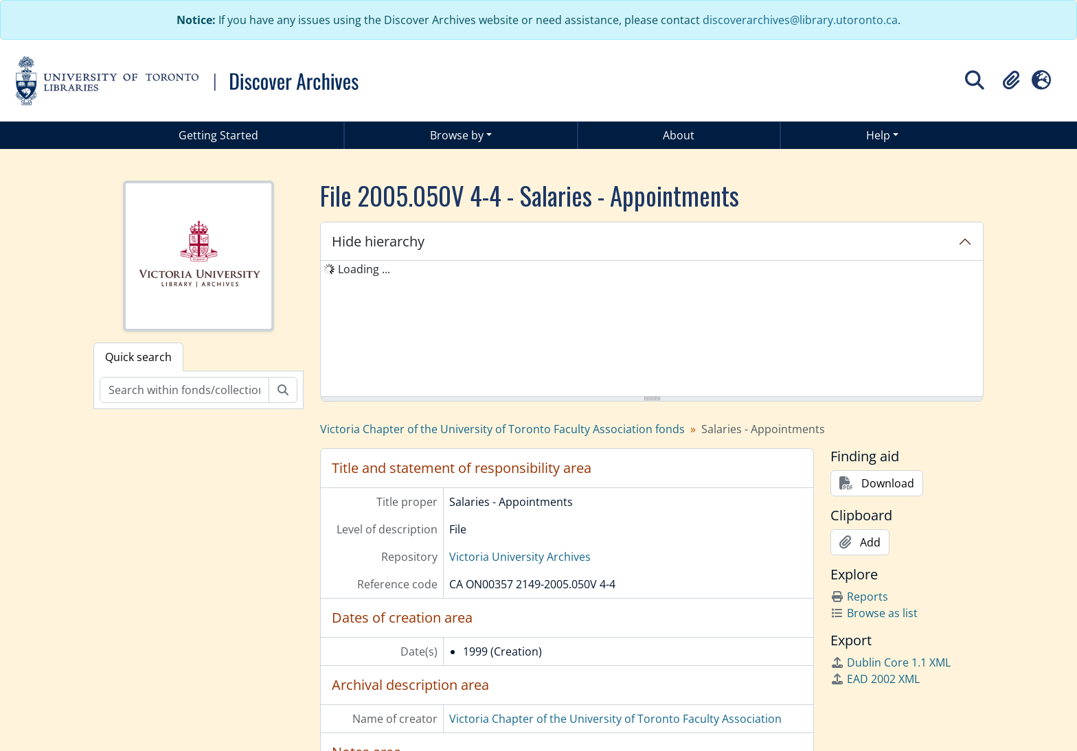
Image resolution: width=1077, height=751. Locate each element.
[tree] (652, 329)
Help (878, 135)
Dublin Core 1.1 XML (890, 662)
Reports (859, 596)
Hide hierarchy (378, 241)
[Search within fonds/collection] (184, 390)
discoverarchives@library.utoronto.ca (800, 19)
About (678, 135)
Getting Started (218, 135)
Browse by (457, 135)
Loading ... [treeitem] (364, 269)
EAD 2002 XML (875, 678)
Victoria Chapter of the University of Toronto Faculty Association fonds (502, 429)
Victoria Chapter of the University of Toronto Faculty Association (615, 718)
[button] (1011, 80)
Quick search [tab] (138, 357)
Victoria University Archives (520, 556)
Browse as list (874, 613)
